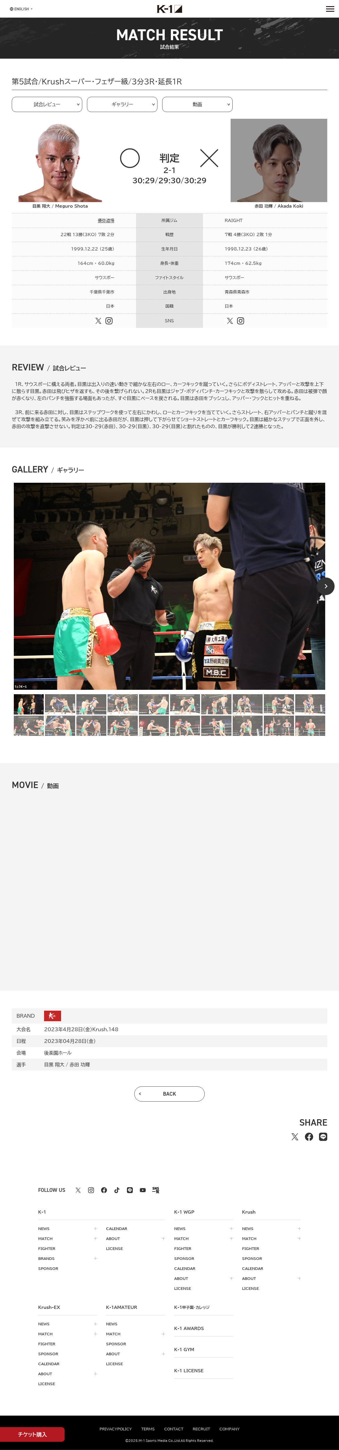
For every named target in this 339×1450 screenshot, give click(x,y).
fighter (46, 1248)
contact (173, 1429)
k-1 (191, 1307)
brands (46, 1258)
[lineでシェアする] (323, 1137)
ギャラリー (122, 104)
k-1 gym (184, 1350)
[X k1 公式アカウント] (78, 1190)
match (45, 1238)
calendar (116, 1228)
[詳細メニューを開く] (330, 9)
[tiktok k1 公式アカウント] (117, 1190)
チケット (32, 1435)
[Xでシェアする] (295, 1137)
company (229, 1429)
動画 (197, 104)
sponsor (48, 1268)
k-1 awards (189, 1329)
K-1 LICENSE (189, 1371)
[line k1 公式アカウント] (130, 1190)
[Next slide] (326, 586)
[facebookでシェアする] (309, 1137)
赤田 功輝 (80, 1064)
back (169, 1093)
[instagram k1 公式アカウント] (91, 1190)
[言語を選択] (19, 9)
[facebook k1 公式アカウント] (104, 1190)
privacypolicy (116, 1429)
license (114, 1248)
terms (148, 1429)
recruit (201, 1429)
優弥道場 (106, 220)
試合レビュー (47, 104)
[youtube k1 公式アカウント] (142, 1190)
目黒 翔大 (54, 1064)
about (113, 1238)
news (44, 1228)
